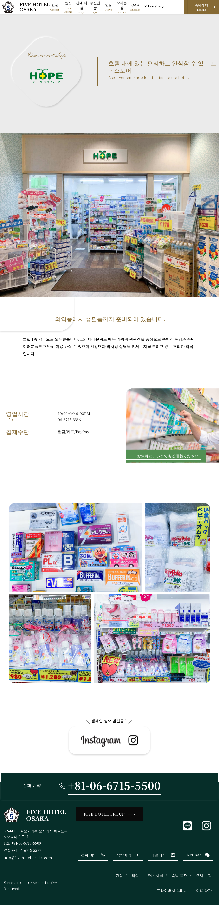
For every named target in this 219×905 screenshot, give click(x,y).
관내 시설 (155, 876)
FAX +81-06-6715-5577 (22, 850)
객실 (135, 876)
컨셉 (119, 876)
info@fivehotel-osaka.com (28, 858)
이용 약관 (204, 890)
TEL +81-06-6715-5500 (22, 843)
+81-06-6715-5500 (114, 786)
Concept (54, 7)
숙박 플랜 (179, 876)
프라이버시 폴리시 (172, 890)
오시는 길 (204, 876)
